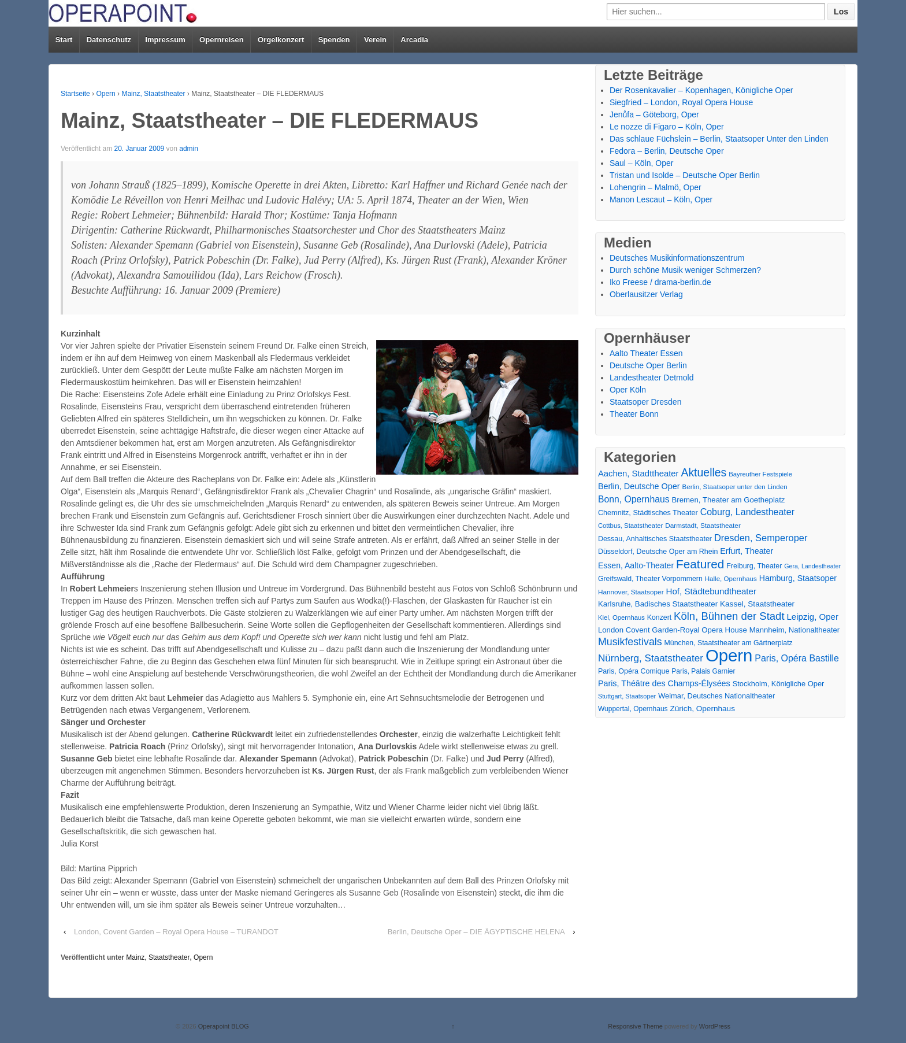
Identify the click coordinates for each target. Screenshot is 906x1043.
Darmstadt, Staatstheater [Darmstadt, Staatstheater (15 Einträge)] (703, 525)
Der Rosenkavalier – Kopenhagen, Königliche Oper (701, 90)
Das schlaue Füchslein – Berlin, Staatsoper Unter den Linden (719, 138)
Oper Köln (628, 389)
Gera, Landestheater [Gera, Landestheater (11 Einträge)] (812, 566)
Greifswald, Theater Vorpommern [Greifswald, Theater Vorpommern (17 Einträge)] (650, 579)
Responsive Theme (635, 1026)
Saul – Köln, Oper (642, 163)
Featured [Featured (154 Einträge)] (700, 564)
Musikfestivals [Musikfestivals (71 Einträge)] (630, 642)
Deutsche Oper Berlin (648, 365)
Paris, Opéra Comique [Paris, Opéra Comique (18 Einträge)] (634, 671)
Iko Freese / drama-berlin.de (660, 282)
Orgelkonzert (281, 39)
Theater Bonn (634, 414)
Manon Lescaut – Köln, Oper (661, 199)
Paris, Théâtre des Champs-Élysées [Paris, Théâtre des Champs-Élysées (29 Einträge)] (664, 683)
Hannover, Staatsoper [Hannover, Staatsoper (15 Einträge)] (631, 592)
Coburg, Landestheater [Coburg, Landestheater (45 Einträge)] (747, 512)
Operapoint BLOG (222, 1026)
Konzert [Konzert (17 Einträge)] (659, 617)
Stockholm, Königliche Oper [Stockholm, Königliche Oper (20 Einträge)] (779, 683)
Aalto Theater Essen (646, 353)
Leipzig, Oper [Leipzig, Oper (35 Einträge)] (812, 617)
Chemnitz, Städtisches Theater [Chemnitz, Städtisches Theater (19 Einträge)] (648, 513)
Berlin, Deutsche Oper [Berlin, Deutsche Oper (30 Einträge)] (639, 486)
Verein (375, 39)
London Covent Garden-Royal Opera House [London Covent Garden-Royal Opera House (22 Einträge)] (672, 630)
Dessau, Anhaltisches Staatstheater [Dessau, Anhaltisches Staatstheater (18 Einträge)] (655, 539)
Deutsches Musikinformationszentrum (677, 257)
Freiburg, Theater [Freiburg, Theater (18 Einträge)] (754, 566)
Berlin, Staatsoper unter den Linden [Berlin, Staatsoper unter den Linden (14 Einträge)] (735, 486)
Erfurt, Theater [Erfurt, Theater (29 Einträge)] (746, 551)
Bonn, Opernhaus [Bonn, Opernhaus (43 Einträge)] (634, 499)
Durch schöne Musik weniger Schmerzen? (685, 270)
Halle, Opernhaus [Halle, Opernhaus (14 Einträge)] (731, 578)
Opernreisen (221, 39)
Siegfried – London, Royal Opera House (681, 102)
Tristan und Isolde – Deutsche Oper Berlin (685, 175)
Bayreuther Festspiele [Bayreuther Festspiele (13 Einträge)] (760, 474)
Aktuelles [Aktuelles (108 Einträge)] (703, 473)
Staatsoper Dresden (646, 401)
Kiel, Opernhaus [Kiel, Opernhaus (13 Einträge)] (621, 617)
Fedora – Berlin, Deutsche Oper (667, 151)
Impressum (165, 39)
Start (64, 39)
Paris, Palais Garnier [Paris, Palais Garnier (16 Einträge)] (703, 671)
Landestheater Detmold (652, 377)
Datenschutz (109, 39)
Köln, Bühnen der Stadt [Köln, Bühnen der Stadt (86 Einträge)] (729, 616)
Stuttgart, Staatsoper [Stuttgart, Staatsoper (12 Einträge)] (627, 696)
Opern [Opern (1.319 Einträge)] (729, 655)
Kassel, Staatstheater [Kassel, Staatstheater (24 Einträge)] (757, 604)
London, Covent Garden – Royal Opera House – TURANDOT (176, 931)
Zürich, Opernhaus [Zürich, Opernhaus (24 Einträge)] (702, 708)
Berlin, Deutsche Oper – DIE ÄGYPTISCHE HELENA (476, 931)
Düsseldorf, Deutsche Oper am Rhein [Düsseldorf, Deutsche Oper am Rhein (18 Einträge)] (658, 552)
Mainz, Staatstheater (153, 94)
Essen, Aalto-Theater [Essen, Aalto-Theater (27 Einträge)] (636, 565)
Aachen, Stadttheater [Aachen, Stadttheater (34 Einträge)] (638, 473)
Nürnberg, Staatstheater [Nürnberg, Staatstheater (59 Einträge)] (650, 658)
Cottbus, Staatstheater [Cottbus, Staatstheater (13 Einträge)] (630, 525)
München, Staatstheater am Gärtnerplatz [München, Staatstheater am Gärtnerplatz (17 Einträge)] (728, 643)
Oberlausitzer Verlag (646, 294)
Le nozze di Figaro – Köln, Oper (667, 126)
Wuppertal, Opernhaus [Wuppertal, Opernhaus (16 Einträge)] (633, 709)
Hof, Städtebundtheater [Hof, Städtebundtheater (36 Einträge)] (711, 591)
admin (188, 149)
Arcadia (414, 39)
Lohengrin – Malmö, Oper (655, 187)
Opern (105, 94)
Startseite (75, 94)
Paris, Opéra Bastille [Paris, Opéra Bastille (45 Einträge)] (797, 658)
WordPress (714, 1026)
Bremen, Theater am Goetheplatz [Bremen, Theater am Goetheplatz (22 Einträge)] (728, 499)
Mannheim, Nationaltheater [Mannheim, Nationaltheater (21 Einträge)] (794, 630)
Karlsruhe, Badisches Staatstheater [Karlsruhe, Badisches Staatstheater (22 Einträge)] (658, 604)
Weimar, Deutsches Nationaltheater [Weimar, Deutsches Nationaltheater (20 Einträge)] (716, 695)
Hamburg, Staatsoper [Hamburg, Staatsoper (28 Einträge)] (798, 578)
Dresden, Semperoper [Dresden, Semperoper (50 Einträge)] (761, 537)
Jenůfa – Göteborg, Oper (654, 114)
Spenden (334, 39)
